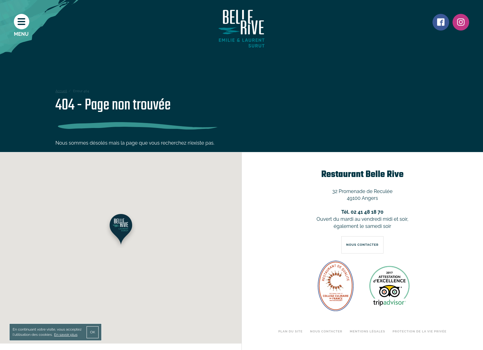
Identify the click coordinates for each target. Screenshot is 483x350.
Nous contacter (326, 331)
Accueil (61, 91)
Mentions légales (367, 331)
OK (92, 332)
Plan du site (290, 331)
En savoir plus (65, 334)
